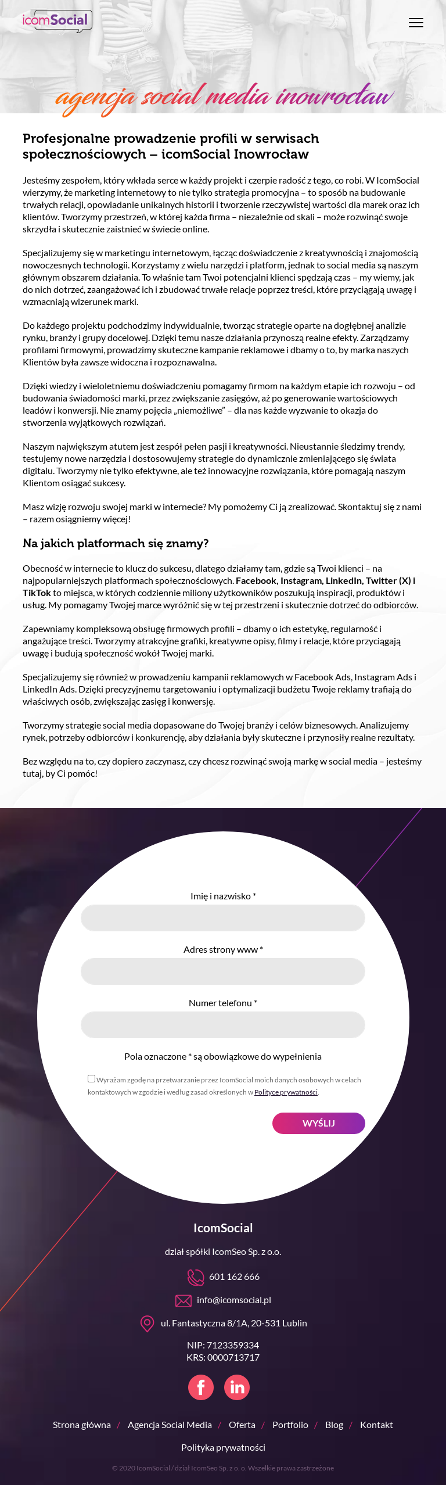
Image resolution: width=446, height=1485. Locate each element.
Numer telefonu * (223, 1002)
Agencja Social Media (170, 1424)
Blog (334, 1424)
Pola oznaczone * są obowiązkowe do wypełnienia (223, 1055)
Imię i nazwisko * (223, 895)
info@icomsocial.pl (234, 1299)
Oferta (242, 1424)
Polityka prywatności (223, 1446)
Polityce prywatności (286, 1092)
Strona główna (82, 1424)
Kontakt (376, 1424)
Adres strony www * (223, 949)
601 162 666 (234, 1276)
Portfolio (290, 1424)
